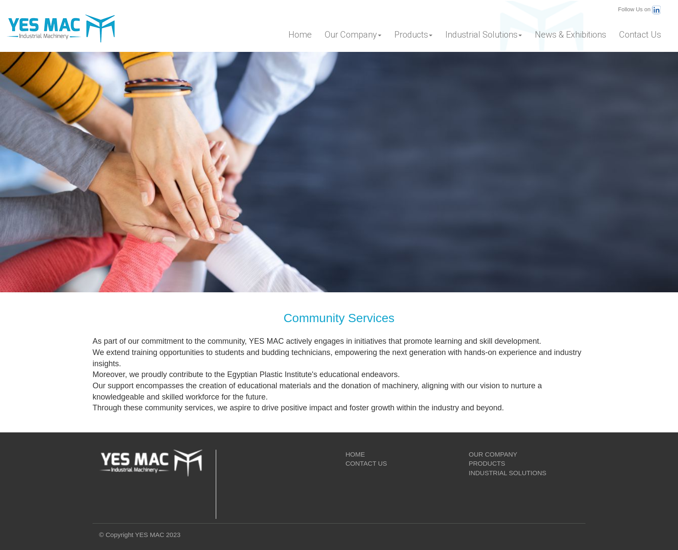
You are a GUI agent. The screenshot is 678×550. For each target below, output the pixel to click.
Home (300, 34)
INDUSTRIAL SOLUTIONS (507, 472)
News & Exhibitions (570, 34)
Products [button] (413, 34)
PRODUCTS (487, 463)
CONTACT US (366, 463)
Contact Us (640, 34)
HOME (355, 454)
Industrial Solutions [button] (483, 34)
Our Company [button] (353, 34)
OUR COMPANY (493, 454)
